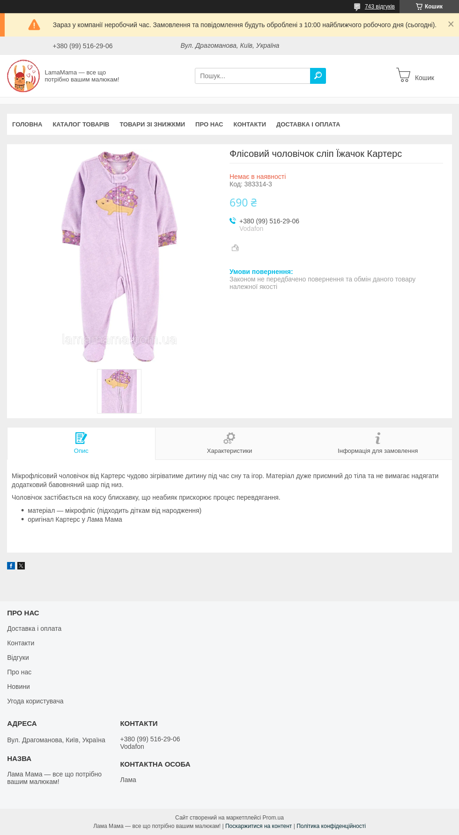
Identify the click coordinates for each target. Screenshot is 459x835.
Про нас (209, 124)
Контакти (250, 124)
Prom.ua (273, 817)
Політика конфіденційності (331, 826)
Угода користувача (35, 701)
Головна (27, 124)
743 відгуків (380, 6)
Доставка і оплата (308, 124)
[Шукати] (318, 76)
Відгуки (18, 657)
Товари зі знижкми (152, 124)
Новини (18, 686)
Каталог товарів (80, 124)
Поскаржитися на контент (258, 826)
